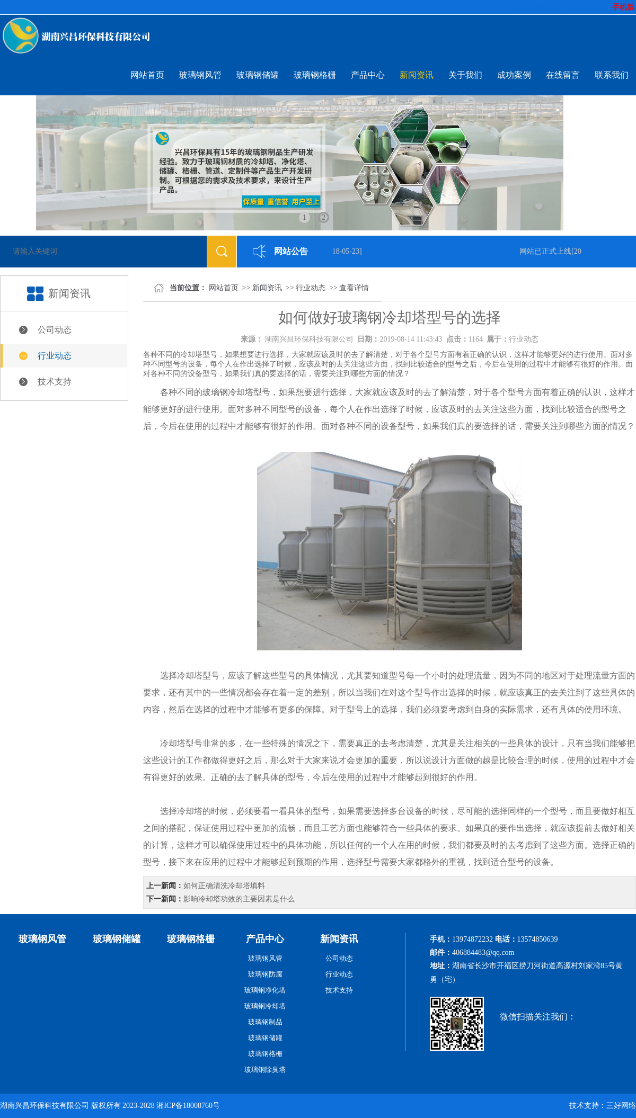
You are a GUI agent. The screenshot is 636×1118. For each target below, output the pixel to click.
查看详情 (354, 288)
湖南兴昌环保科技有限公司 (309, 339)
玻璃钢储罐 (257, 74)
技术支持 (55, 381)
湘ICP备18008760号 (188, 1106)
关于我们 (465, 74)
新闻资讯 (417, 74)
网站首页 (147, 74)
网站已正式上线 (547, 251)
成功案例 (514, 74)
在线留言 (563, 74)
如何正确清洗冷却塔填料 (224, 886)
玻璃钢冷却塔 (227, 392)
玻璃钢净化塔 (265, 990)
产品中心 (368, 74)
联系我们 (612, 74)
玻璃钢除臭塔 (265, 1070)
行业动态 (55, 355)
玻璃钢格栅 (315, 74)
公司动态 (55, 329)
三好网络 (621, 1106)
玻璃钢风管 (200, 74)
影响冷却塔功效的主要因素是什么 (239, 899)
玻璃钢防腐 (265, 974)
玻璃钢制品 (265, 1022)
